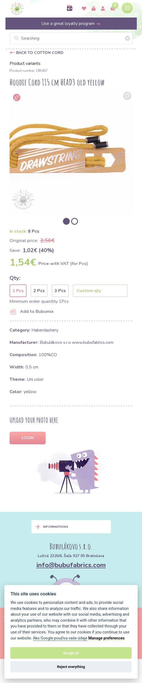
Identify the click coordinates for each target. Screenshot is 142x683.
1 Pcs (18, 291)
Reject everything (71, 667)
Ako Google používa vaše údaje (60, 638)
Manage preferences (106, 638)
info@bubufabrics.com (71, 565)
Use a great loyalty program (71, 24)
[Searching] (71, 38)
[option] (71, 152)
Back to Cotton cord (39, 52)
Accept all (71, 653)
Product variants (25, 63)
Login (28, 437)
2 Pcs (39, 291)
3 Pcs (60, 291)
